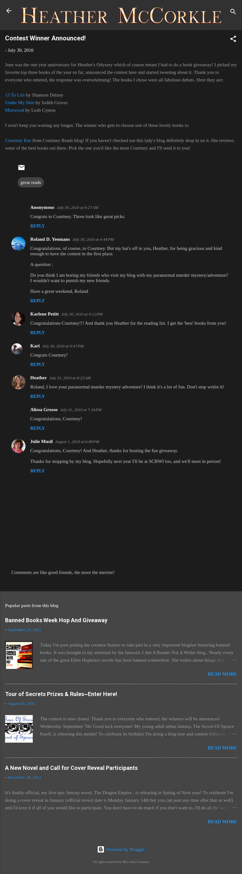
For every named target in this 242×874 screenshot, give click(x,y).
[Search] (233, 12)
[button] (233, 40)
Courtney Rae (18, 140)
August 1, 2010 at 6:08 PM (77, 441)
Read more (222, 673)
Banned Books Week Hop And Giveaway (56, 620)
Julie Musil (41, 441)
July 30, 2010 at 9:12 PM (81, 314)
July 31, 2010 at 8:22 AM (69, 377)
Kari (35, 345)
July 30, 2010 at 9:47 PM (63, 346)
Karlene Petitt (44, 313)
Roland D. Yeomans (50, 239)
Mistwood (15, 110)
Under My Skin (19, 102)
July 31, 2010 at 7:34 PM (80, 409)
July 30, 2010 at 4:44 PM (93, 239)
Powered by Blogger (121, 849)
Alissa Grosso (44, 409)
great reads (30, 182)
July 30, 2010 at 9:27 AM (77, 207)
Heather (38, 377)
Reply (37, 226)
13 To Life (15, 94)
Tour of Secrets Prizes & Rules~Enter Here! (61, 694)
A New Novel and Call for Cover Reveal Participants (71, 768)
